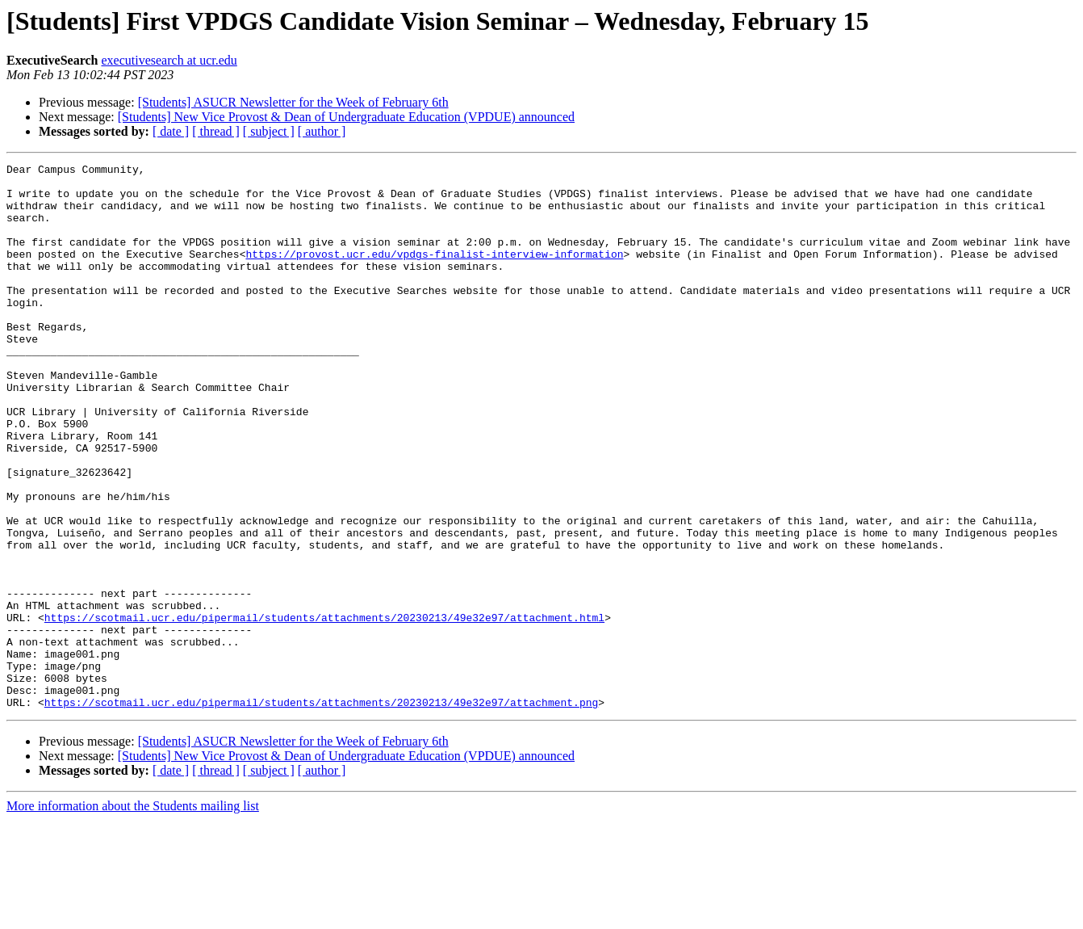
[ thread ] (216, 131)
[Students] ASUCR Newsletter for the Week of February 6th (293, 102)
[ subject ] (269, 131)
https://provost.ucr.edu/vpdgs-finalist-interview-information (434, 273)
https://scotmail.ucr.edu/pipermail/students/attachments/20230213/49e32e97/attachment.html (324, 709)
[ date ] (171, 131)
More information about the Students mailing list (132, 915)
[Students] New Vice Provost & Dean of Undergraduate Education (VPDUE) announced (346, 117)
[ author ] (322, 131)
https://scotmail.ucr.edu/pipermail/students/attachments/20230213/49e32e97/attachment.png (321, 811)
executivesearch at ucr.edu (168, 60)
